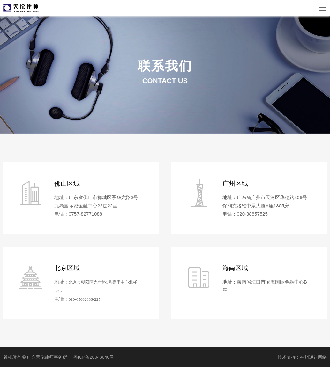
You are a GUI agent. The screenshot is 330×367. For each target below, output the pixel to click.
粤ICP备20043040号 (93, 357)
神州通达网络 (313, 357)
